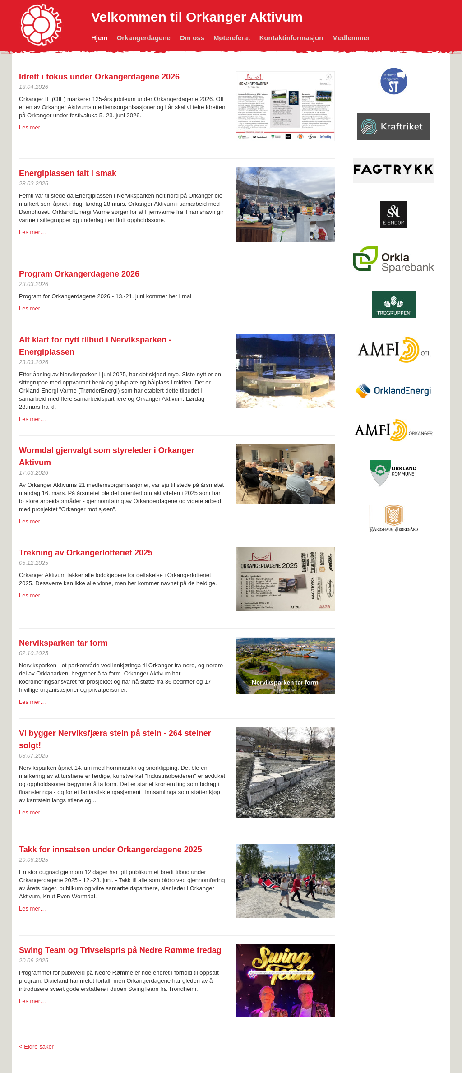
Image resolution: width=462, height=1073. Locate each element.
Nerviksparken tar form (63, 643)
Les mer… (32, 127)
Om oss (192, 38)
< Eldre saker (36, 1046)
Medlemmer (351, 38)
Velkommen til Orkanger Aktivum (197, 16)
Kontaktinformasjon (291, 38)
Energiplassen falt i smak (67, 173)
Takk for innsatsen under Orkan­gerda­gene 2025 (110, 849)
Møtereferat (231, 38)
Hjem (99, 38)
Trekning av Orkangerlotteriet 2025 (85, 552)
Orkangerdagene (144, 38)
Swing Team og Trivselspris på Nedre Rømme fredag (120, 950)
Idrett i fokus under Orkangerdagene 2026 (99, 76)
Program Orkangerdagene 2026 (79, 273)
